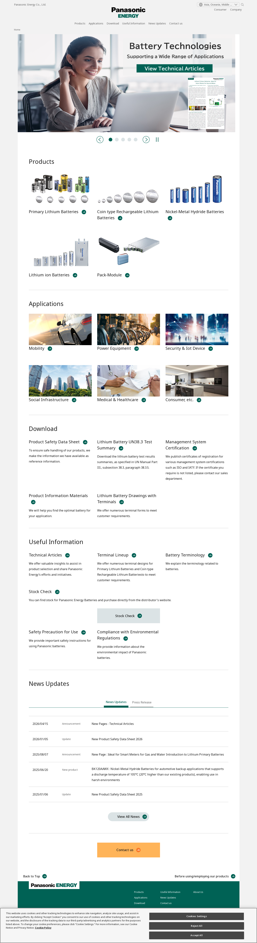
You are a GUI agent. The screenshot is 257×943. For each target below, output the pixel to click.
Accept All (196, 935)
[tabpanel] (128, 83)
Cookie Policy (43, 927)
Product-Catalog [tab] (117, 139)
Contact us (176, 23)
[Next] (146, 139)
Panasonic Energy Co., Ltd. (30, 4)
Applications (96, 23)
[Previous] (100, 139)
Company (236, 9)
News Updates (157, 23)
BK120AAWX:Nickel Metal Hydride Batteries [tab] (123, 139)
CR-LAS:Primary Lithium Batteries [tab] (129, 139)
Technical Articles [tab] (110, 139)
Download (113, 23)
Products (79, 23)
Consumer (220, 9)
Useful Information (133, 23)
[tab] (116, 702)
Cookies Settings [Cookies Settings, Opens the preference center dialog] (196, 916)
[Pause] (157, 139)
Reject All (196, 925)
